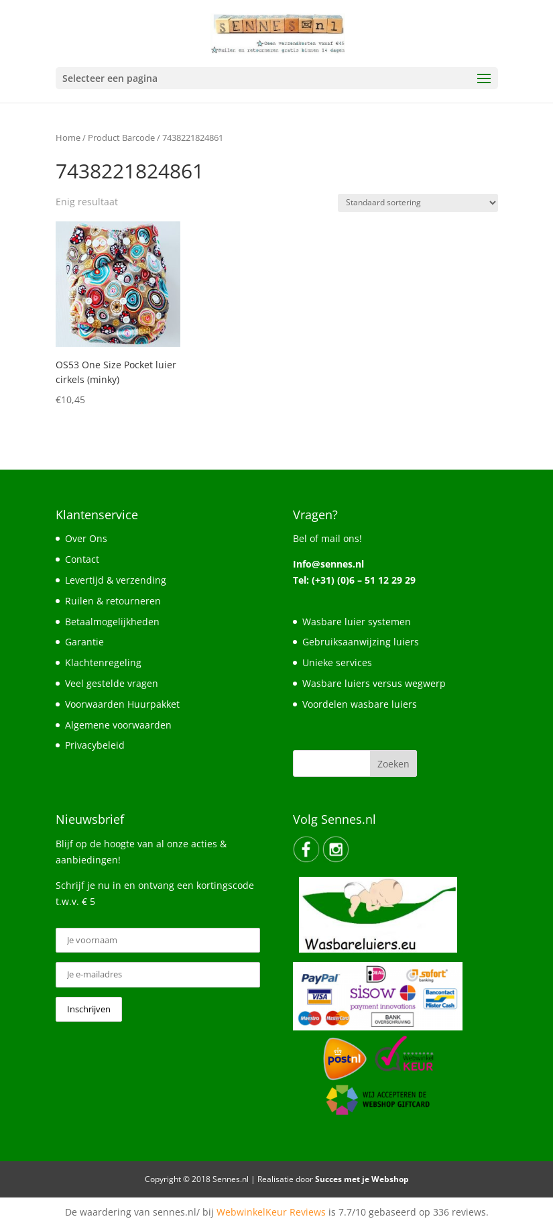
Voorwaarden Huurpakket (122, 704)
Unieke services (337, 662)
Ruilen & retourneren (113, 600)
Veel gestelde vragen (111, 683)
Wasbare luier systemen (356, 621)
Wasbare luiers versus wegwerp (374, 683)
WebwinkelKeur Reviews (271, 1212)
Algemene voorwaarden (118, 724)
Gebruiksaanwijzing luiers (360, 641)
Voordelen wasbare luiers (359, 704)
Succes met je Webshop (362, 1179)
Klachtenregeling (103, 662)
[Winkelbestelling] (418, 203)
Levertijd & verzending (115, 580)
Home (68, 137)
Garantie (84, 641)
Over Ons (86, 538)
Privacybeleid (95, 745)
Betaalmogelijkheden (112, 621)
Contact (82, 559)
